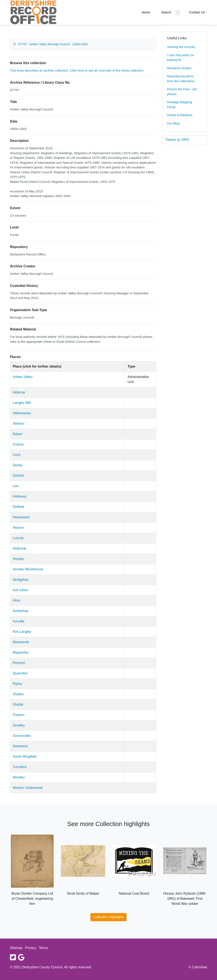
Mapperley (21, 652)
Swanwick (20, 746)
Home (146, 12)
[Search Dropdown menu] (177, 12)
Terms (43, 948)
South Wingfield (24, 756)
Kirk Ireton (20, 590)
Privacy (30, 948)
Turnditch (20, 767)
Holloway (19, 496)
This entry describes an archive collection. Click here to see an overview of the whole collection (76, 70)
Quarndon (20, 673)
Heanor (18, 527)
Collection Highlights (108, 917)
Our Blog (173, 123)
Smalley (19, 725)
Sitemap (16, 948)
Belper (17, 434)
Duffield (18, 507)
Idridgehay (21, 579)
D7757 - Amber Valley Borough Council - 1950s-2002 (53, 44)
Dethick (18, 475)
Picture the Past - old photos (181, 91)
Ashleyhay (20, 611)
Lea (15, 486)
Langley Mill (22, 403)
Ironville (18, 621)
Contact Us (197, 12)
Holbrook (19, 548)
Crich (17, 455)
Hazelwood (21, 517)
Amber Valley (23, 377)
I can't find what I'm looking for (180, 57)
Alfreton (18, 423)
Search (166, 12)
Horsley (18, 559)
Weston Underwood (27, 788)
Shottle (18, 704)
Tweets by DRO (177, 139)
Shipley (18, 694)
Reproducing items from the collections (180, 78)
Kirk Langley (22, 631)
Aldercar (19, 392)
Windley (19, 777)
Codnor (18, 444)
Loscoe (18, 538)
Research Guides (179, 68)
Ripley (17, 683)
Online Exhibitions (179, 115)
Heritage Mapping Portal (179, 104)
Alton (16, 600)
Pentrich (19, 663)
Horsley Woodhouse (28, 569)
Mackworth (21, 642)
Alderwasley (22, 413)
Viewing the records (181, 47)
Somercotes (22, 735)
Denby (17, 465)
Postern (18, 715)
